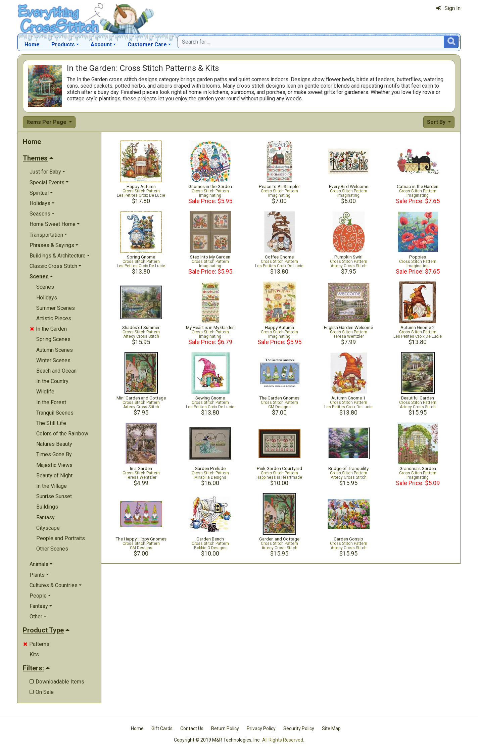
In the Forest (51, 402)
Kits (34, 654)
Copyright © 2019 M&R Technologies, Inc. (217, 740)
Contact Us (191, 728)
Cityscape (48, 528)
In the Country (52, 381)
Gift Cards (162, 728)
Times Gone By (54, 454)
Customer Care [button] (147, 44)
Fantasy (45, 517)
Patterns (36, 644)
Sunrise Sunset (54, 496)
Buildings (47, 507)
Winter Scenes (53, 360)
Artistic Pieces (53, 318)
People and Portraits (60, 538)
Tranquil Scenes (55, 413)
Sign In (448, 8)
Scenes (45, 287)
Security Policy (298, 728)
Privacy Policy (261, 728)
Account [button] (101, 44)
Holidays (46, 297)
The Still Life (51, 423)
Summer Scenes (55, 308)
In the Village (51, 486)
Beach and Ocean (56, 371)
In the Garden (48, 329)
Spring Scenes (53, 339)
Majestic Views (54, 465)
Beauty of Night (54, 475)
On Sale (42, 692)
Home (32, 44)
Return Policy (225, 728)
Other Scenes (52, 549)
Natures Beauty (54, 444)
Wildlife (45, 391)
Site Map (331, 728)
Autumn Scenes (54, 350)
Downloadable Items (57, 681)
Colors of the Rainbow (62, 433)
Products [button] (63, 44)
